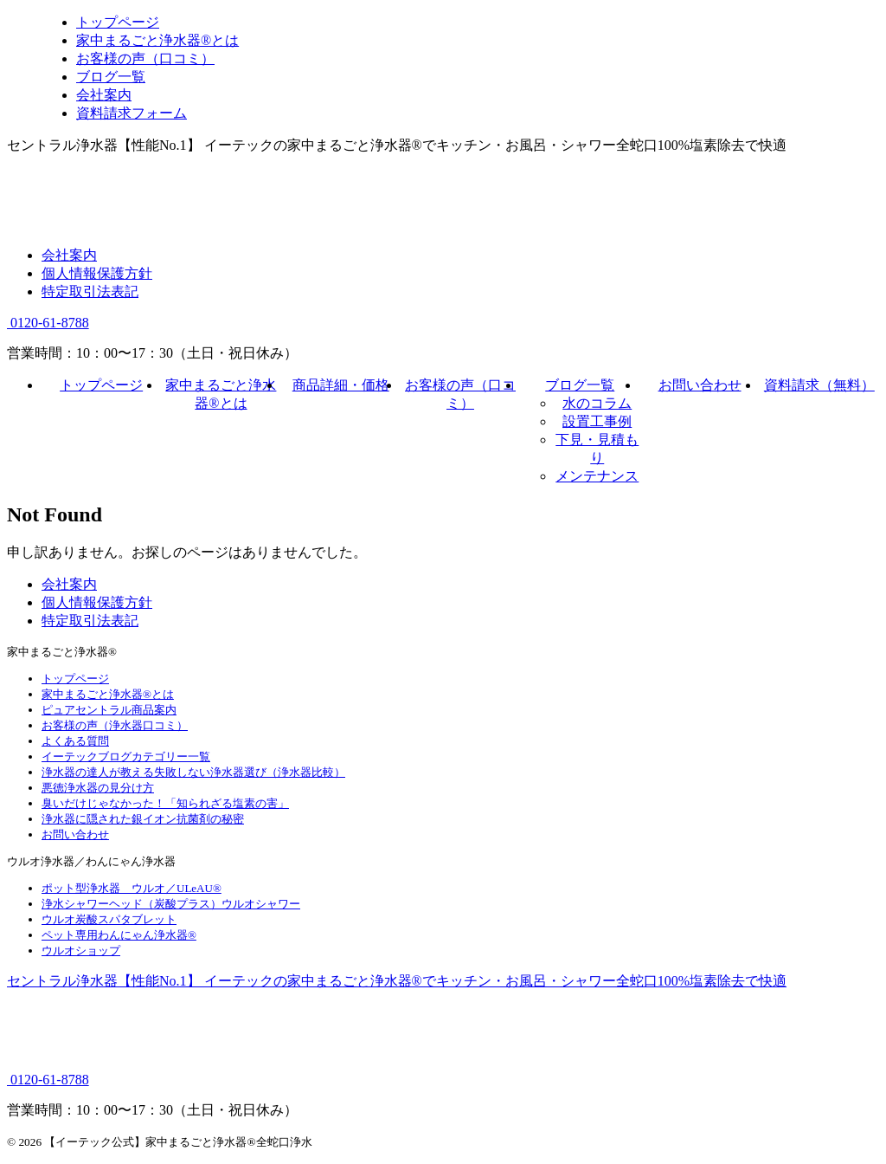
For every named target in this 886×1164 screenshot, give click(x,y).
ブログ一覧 (579, 385)
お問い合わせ (700, 385)
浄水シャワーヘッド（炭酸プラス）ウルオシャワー (171, 903)
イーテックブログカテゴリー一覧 (126, 756)
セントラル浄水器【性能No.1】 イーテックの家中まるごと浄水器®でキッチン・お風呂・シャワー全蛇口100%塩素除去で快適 (396, 980)
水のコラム (597, 403)
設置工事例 (597, 421)
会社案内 (69, 255)
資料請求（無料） (819, 385)
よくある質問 (75, 740)
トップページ (101, 385)
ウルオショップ (81, 950)
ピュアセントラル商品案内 (109, 709)
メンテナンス (597, 476)
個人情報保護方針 (97, 273)
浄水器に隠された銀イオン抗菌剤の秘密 (143, 818)
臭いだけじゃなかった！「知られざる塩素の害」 (165, 803)
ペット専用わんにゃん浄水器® (119, 934)
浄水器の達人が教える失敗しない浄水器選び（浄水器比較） (193, 772)
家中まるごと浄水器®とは (108, 694)
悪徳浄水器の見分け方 (98, 787)
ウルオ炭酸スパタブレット (109, 919)
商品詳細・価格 (340, 385)
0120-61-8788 (48, 322)
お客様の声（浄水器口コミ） (115, 725)
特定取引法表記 (90, 291)
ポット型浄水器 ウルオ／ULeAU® (132, 888)
